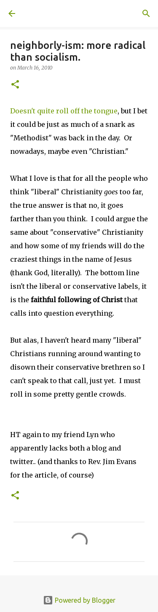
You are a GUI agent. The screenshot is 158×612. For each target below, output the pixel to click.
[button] (15, 85)
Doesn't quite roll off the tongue (64, 111)
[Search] (146, 13)
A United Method (51, 13)
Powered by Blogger (79, 600)
